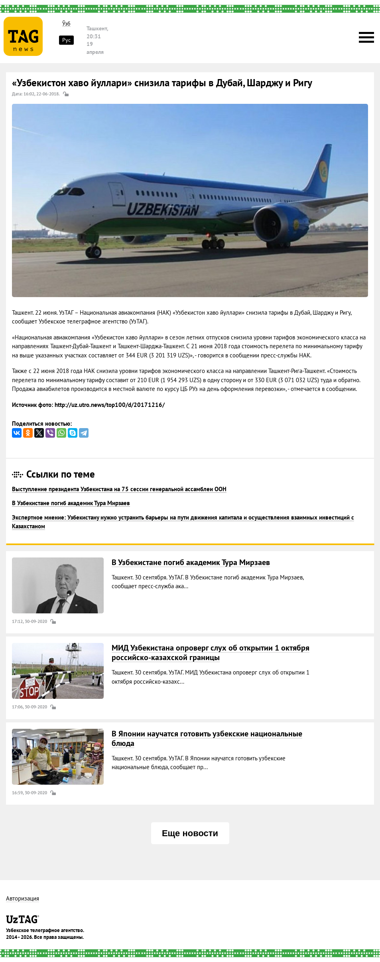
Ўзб (66, 24)
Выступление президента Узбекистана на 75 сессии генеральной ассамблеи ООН (119, 489)
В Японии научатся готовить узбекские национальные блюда (207, 738)
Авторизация (22, 898)
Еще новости (190, 833)
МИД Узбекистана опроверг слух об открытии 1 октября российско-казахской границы (210, 652)
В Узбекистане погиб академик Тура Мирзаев (71, 503)
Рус (66, 40)
